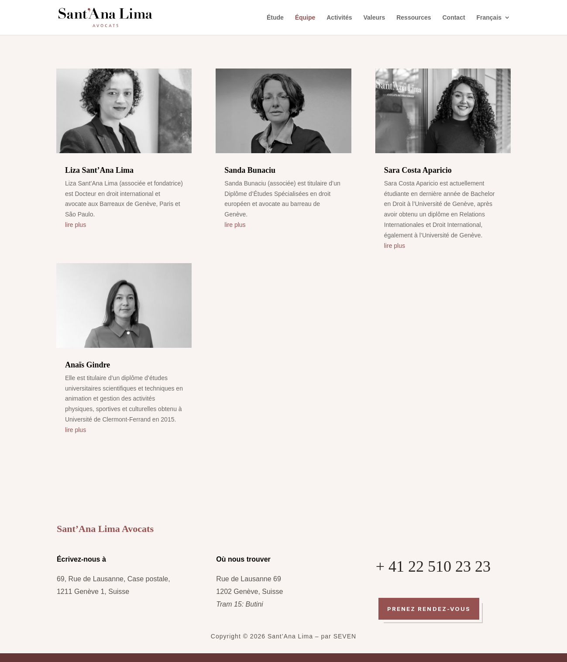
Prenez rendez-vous (429, 608)
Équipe (305, 17)
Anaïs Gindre (87, 364)
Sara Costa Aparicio (418, 170)
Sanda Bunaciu (249, 170)
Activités (339, 17)
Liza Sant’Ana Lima (99, 170)
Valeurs (374, 17)
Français (489, 17)
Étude (275, 17)
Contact (453, 17)
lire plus (75, 224)
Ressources (413, 17)
